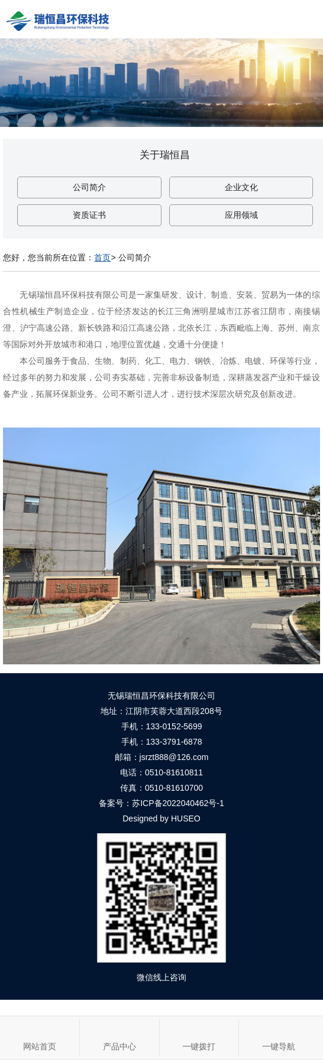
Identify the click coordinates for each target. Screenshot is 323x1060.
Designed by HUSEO (161, 818)
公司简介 (89, 187)
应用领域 (241, 215)
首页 (102, 257)
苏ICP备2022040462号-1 (178, 803)
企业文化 (241, 187)
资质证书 (89, 215)
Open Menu (304, 19)
